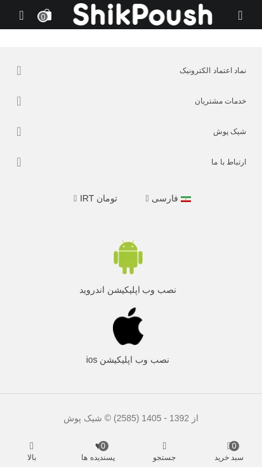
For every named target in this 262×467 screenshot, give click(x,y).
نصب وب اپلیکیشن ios (128, 360)
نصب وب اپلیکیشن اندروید (128, 290)
